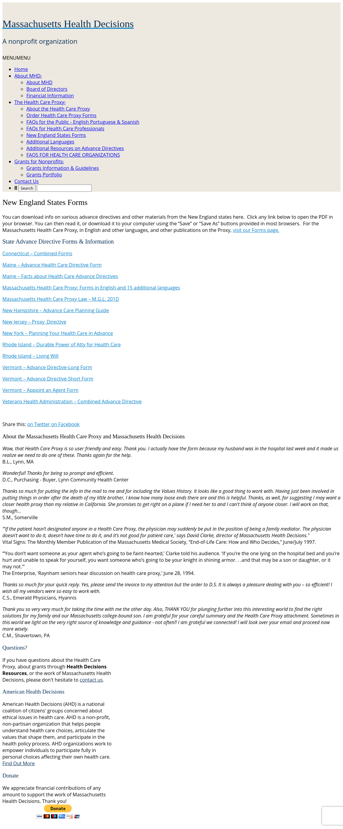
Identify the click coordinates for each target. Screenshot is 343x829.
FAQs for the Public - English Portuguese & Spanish (82, 122)
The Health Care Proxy (39, 102)
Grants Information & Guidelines (62, 168)
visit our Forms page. (256, 230)
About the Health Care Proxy (58, 108)
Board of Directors (46, 89)
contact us (91, 680)
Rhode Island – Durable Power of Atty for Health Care (61, 344)
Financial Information (50, 95)
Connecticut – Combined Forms (37, 253)
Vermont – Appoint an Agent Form (40, 390)
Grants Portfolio (44, 174)
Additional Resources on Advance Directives (75, 148)
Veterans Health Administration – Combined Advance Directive (72, 401)
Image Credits (178, 823)
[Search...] (64, 188)
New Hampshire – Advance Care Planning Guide (55, 310)
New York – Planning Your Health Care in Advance (57, 333)
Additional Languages (50, 141)
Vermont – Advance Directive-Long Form (47, 367)
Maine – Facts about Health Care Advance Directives (60, 276)
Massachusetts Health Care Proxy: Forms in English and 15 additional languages (91, 287)
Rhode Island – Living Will (30, 356)
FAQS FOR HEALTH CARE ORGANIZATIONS (73, 155)
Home (21, 69)
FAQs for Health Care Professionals (65, 128)
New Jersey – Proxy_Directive (34, 321)
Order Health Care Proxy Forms (61, 115)
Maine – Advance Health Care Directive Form (52, 265)
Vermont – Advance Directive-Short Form (47, 378)
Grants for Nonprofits (39, 161)
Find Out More (18, 763)
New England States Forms (56, 135)
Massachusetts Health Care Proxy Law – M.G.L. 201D (60, 299)
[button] (16, 58)
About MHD (28, 76)
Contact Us (26, 181)
